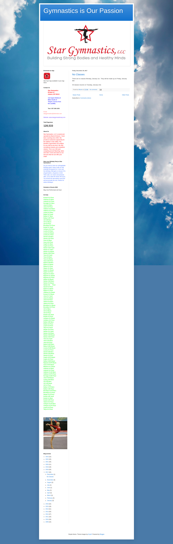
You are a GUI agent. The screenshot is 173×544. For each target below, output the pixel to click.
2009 (47, 522)
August (49, 482)
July (48, 485)
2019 (47, 467)
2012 (47, 514)
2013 (47, 511)
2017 (47, 472)
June (48, 487)
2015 (47, 506)
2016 (47, 504)
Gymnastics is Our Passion (83, 10)
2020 (47, 464)
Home (101, 95)
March (49, 495)
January (49, 500)
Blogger (102, 534)
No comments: (94, 89)
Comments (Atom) (85, 98)
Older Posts (125, 95)
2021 (47, 462)
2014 (47, 509)
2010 (47, 519)
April (48, 493)
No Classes (78, 74)
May (48, 490)
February (50, 498)
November (50, 480)
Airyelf (90, 534)
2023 (47, 456)
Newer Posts (76, 95)
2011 (47, 516)
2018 (47, 469)
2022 (47, 459)
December (50, 474)
